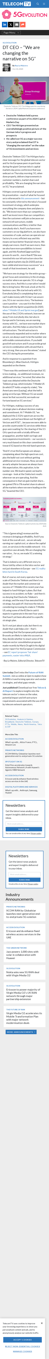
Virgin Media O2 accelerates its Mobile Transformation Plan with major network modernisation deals (24, 1018)
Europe (35, 722)
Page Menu (11, 32)
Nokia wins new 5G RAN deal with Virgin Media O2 (22, 974)
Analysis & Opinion (25, 719)
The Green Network (16, 948)
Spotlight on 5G (13, 761)
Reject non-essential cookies (22, 1346)
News (20, 724)
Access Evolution (14, 739)
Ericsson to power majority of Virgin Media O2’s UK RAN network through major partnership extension (23, 994)
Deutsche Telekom (23, 722)
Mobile (13, 724)
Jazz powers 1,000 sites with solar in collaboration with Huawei (22, 955)
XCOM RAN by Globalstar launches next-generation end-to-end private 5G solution (23, 755)
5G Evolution (9, 43)
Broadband (9, 722)
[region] (22, 1338)
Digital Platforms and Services (21, 787)
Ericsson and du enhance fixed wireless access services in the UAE (22, 780)
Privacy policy (36, 833)
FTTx (7, 724)
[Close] (42, 1323)
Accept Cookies (22, 1340)
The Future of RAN (15, 1009)
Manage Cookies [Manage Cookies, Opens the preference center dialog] (22, 1351)
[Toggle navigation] (44, 4)
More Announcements (21, 1032)
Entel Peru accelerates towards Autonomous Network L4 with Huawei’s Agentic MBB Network (22, 767)
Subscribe (23, 829)
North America (30, 724)
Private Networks (14, 750)
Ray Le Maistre (21, 65)
